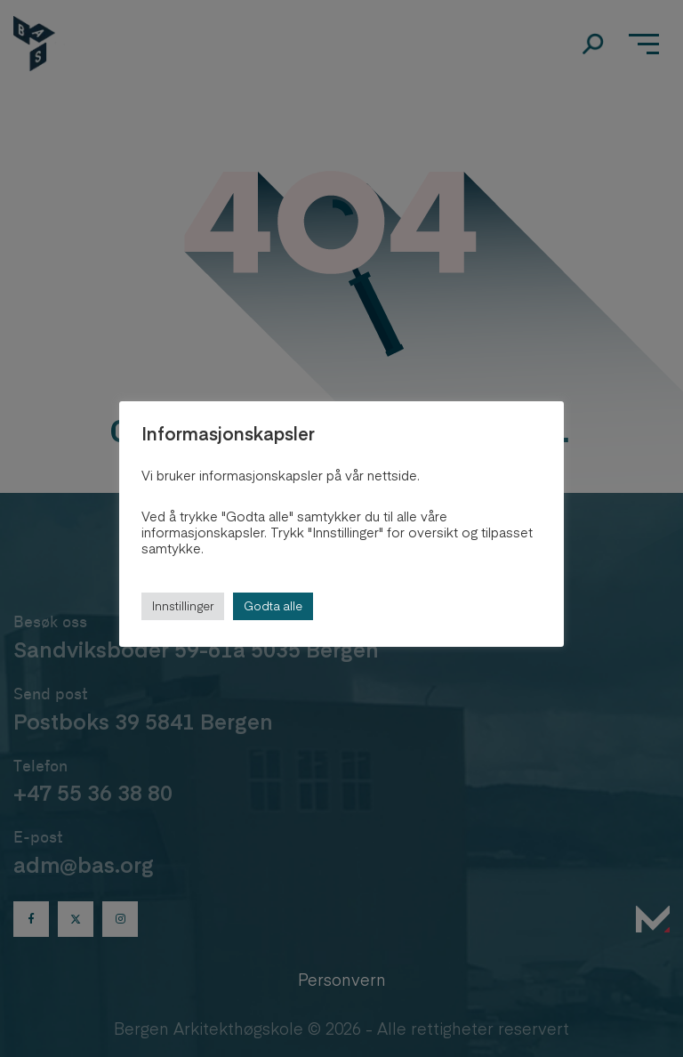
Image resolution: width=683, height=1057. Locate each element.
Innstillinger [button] (182, 606)
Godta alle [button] (273, 606)
